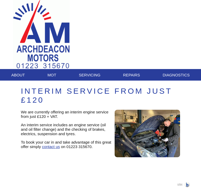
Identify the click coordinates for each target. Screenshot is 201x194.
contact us (51, 146)
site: (180, 184)
